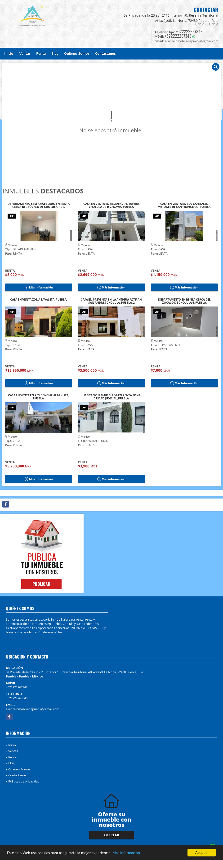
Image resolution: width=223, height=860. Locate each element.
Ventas (25, 53)
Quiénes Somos (76, 53)
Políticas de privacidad (24, 781)
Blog (54, 53)
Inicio (8, 53)
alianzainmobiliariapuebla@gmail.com (32, 709)
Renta (41, 53)
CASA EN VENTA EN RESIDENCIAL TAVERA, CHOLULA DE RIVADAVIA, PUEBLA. (111, 205)
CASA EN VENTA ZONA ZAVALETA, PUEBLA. (38, 300)
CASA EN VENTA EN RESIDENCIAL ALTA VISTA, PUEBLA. (38, 397)
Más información (126, 853)
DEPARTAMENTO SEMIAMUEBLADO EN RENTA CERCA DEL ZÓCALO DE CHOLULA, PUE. (39, 205)
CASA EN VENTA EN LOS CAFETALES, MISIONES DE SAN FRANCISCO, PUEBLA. (184, 205)
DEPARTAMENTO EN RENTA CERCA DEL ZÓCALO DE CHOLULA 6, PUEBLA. (184, 301)
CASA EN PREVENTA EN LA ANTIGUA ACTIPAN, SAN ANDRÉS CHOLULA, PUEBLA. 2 (111, 301)
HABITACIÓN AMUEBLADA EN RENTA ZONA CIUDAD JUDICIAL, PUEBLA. (112, 397)
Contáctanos (105, 53)
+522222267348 (189, 31)
